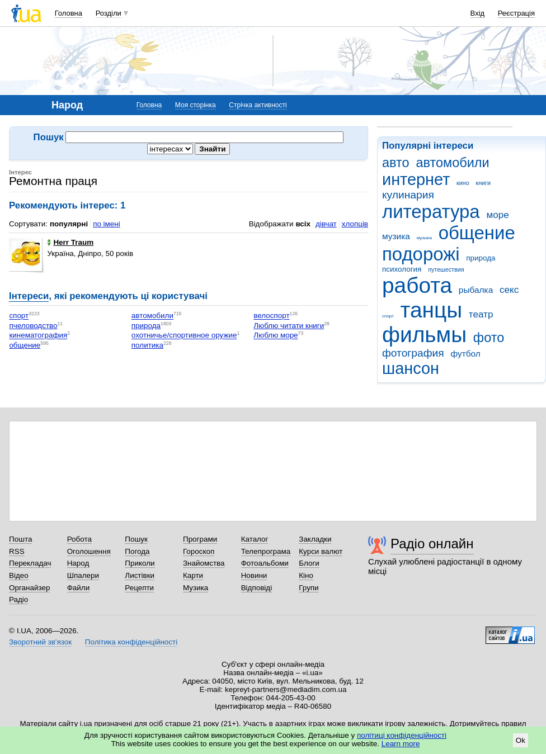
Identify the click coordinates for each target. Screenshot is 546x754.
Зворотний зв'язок (40, 642)
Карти (193, 575)
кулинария (408, 195)
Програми (200, 539)
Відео (19, 575)
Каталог (255, 539)
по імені (106, 224)
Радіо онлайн (432, 543)
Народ (78, 563)
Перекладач (30, 563)
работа (417, 285)
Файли (78, 588)
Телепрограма (266, 551)
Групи (308, 588)
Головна (68, 13)
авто (396, 162)
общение (477, 232)
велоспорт (271, 316)
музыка (424, 237)
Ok (520, 740)
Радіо (18, 599)
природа (480, 258)
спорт (388, 316)
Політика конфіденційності (131, 642)
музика (396, 236)
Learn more (401, 743)
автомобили (452, 162)
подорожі (421, 254)
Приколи (139, 563)
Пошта (20, 539)
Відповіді (256, 588)
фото (489, 337)
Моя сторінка (195, 105)
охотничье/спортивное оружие (184, 335)
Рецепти (139, 588)
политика (147, 345)
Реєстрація (516, 13)
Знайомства (204, 563)
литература (431, 211)
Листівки (139, 575)
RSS (17, 551)
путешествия (446, 269)
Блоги (309, 563)
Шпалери (83, 575)
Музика (195, 588)
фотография (413, 353)
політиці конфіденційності (401, 735)
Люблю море (275, 335)
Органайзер (29, 588)
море (497, 215)
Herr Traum (70, 242)
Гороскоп (198, 551)
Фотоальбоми (265, 563)
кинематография (38, 335)
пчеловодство (33, 325)
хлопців (355, 224)
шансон (410, 368)
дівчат (326, 224)
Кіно (306, 575)
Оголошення (89, 551)
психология (401, 269)
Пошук (136, 539)
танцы (432, 310)
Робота (79, 539)
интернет (416, 179)
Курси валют (320, 551)
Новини (254, 575)
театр (481, 314)
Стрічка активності (257, 105)
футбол (465, 353)
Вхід (477, 13)
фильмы (424, 335)
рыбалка (476, 290)
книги (483, 182)
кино (462, 182)
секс (509, 289)
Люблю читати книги (288, 325)
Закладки (315, 539)
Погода (137, 551)
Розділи (108, 13)
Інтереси (29, 296)
